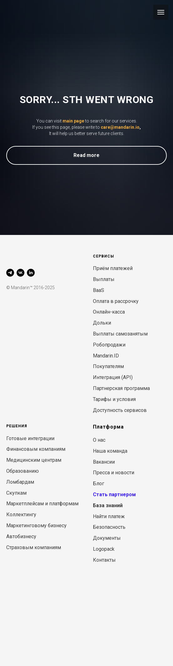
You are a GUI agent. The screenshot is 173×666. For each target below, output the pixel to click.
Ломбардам (20, 482)
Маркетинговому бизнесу (36, 525)
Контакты (104, 560)
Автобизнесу (21, 536)
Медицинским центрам (33, 460)
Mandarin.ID (106, 356)
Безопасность (109, 527)
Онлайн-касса (109, 312)
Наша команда (110, 451)
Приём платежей (113, 268)
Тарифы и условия (114, 399)
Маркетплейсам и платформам (42, 504)
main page (73, 120)
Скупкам (16, 493)
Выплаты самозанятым (120, 334)
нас (101, 440)
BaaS (98, 290)
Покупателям (108, 366)
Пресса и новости (113, 473)
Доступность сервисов (120, 410)
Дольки (102, 323)
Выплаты (103, 279)
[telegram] (10, 273)
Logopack (103, 549)
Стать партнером (114, 494)
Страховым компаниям (33, 547)
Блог (98, 483)
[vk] (20, 273)
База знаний (108, 505)
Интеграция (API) (113, 377)
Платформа (108, 427)
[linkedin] (31, 273)
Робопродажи (109, 345)
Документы (107, 538)
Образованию (22, 471)
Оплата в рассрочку (116, 301)
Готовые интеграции (30, 438)
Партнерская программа (121, 388)
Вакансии (104, 462)
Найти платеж (109, 516)
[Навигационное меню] (160, 12)
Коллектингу (21, 515)
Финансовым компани (32, 449)
